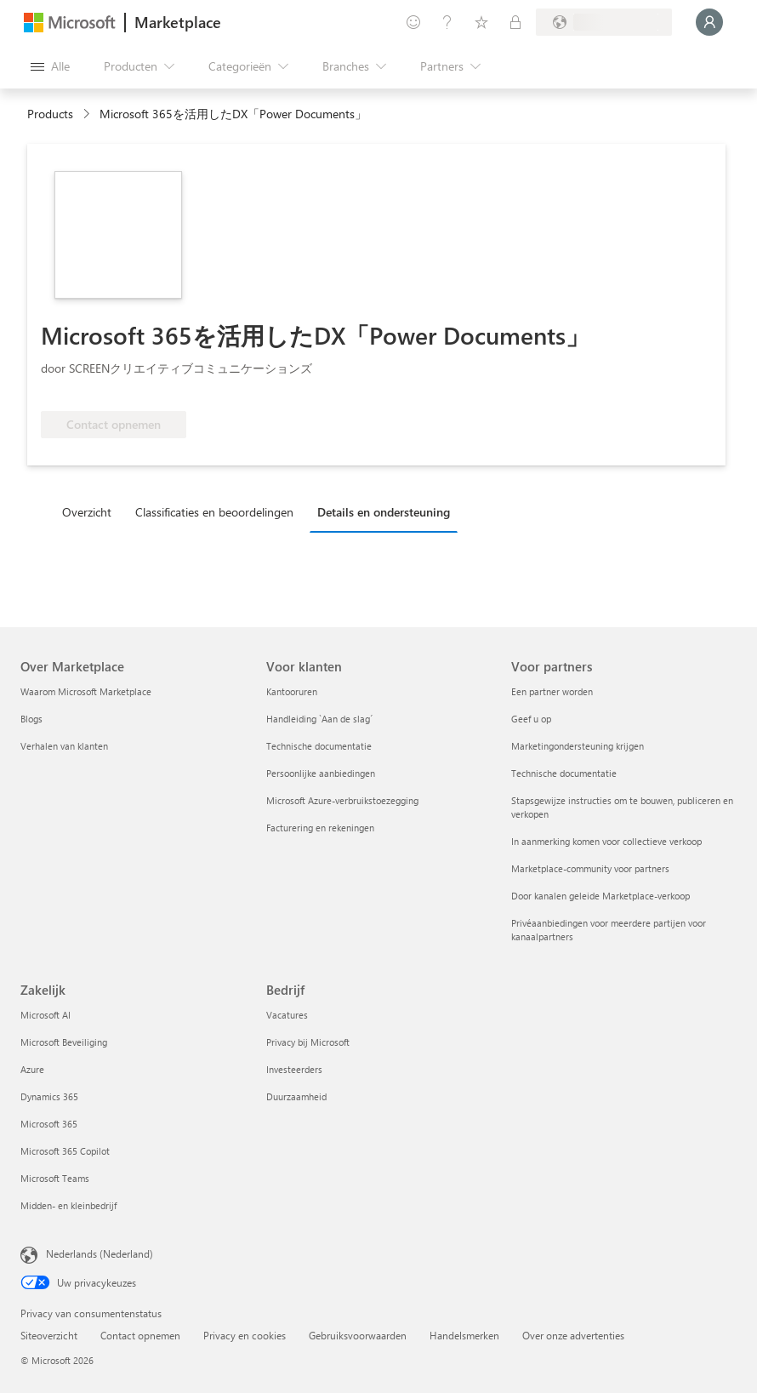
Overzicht (86, 512)
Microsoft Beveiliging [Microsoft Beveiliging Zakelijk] (63, 1042)
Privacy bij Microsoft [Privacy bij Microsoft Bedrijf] (308, 1042)
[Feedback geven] (413, 22)
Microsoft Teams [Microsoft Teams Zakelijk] (54, 1178)
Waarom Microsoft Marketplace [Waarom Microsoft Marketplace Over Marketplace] (85, 691)
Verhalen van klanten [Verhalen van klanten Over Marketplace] (64, 745)
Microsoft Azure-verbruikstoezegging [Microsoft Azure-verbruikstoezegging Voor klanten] (342, 800)
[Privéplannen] (515, 22)
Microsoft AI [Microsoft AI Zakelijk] (45, 1014)
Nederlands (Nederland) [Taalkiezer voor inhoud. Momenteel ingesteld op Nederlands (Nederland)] (99, 1253)
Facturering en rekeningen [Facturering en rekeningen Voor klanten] (320, 827)
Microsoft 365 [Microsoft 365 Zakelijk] (48, 1123)
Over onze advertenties (573, 1335)
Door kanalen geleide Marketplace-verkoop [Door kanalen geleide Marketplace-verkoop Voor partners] (600, 895)
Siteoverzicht (48, 1335)
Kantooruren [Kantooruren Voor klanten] (291, 691)
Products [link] (50, 114)
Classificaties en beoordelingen (214, 512)
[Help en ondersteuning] (447, 22)
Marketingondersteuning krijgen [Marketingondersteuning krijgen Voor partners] (577, 745)
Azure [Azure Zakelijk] (32, 1069)
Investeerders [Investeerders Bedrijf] (294, 1069)
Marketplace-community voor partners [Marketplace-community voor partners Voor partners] (590, 868)
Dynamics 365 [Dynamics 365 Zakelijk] (49, 1096)
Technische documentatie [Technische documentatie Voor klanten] (319, 745)
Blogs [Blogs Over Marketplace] (31, 718)
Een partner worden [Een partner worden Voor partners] (552, 691)
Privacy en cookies (244, 1335)
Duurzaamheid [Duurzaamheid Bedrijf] (296, 1096)
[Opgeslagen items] (481, 22)
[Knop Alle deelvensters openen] (50, 66)
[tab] (91, 511)
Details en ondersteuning (383, 512)
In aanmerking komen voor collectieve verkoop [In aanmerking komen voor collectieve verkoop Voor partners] (606, 841)
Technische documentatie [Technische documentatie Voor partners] (564, 773)
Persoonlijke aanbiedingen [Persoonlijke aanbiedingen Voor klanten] (320, 773)
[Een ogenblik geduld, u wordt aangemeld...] (709, 22)
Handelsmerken (464, 1335)
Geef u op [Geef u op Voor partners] (531, 718)
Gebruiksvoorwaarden (358, 1335)
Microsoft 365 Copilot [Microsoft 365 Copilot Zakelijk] (65, 1151)
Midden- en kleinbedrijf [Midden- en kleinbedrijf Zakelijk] (68, 1205)
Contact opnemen (140, 1335)
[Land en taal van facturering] (604, 22)
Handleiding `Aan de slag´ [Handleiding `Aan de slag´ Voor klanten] (319, 718)
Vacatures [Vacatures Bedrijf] (287, 1014)
